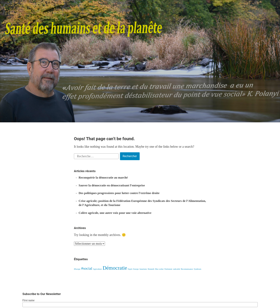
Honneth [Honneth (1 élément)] (151, 269)
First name (28, 300)
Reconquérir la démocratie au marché (103, 177)
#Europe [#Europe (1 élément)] (77, 269)
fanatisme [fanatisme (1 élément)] (143, 269)
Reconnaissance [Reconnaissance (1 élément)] (187, 269)
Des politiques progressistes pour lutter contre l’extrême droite (119, 193)
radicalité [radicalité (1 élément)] (176, 269)
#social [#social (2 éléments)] (86, 268)
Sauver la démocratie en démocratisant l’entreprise (112, 185)
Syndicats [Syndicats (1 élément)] (197, 269)
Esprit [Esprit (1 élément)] (130, 269)
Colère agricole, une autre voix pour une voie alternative (115, 213)
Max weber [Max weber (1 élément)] (159, 269)
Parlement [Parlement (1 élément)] (168, 269)
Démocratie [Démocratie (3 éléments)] (115, 268)
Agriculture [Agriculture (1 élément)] (97, 269)
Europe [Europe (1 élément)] (136, 269)
